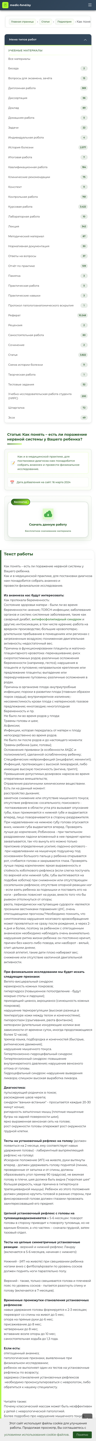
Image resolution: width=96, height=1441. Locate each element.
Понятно (82, 1434)
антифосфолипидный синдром (56, 619)
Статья (45, 21)
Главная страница (22, 21)
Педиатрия (64, 21)
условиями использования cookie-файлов (36, 1434)
